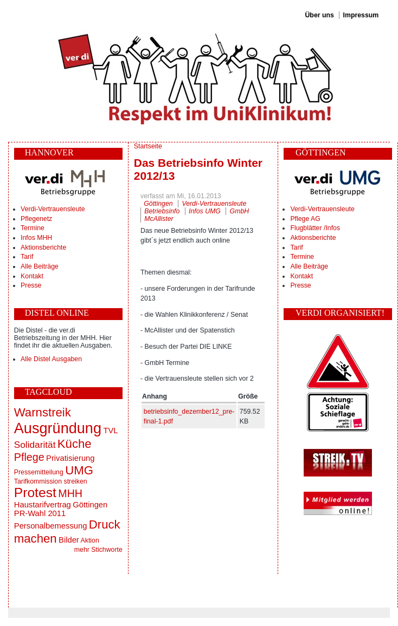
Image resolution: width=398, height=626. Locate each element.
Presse (31, 285)
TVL (110, 430)
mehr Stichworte (98, 549)
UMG (79, 470)
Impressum (361, 15)
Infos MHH (36, 238)
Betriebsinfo (161, 211)
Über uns (319, 15)
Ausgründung (57, 428)
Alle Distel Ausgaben (51, 359)
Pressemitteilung (38, 472)
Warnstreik (42, 412)
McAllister (158, 219)
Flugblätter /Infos (315, 228)
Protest (35, 492)
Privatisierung (70, 458)
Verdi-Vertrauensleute (53, 209)
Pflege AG (305, 219)
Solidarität (35, 444)
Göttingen (90, 504)
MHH (70, 493)
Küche (74, 444)
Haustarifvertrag (42, 504)
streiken (75, 481)
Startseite (148, 146)
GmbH (239, 211)
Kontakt (32, 276)
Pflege (29, 457)
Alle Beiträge (40, 266)
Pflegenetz (36, 219)
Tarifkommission (38, 481)
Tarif (27, 256)
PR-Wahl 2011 (40, 513)
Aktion (90, 540)
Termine (32, 228)
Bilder (69, 540)
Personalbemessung (50, 525)
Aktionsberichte (43, 247)
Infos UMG (205, 211)
